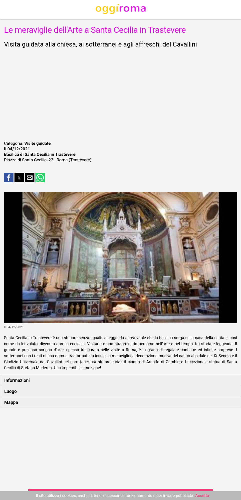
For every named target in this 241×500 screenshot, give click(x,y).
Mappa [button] (11, 402)
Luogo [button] (10, 391)
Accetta (202, 495)
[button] (8, 177)
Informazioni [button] (17, 380)
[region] (120, 94)
